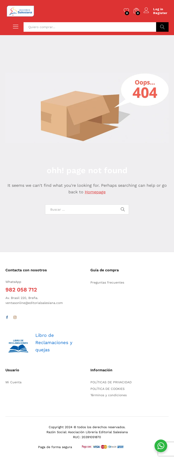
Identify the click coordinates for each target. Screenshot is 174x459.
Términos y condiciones (108, 395)
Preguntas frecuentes (107, 282)
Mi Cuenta (13, 382)
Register (160, 13)
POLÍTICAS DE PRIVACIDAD (111, 382)
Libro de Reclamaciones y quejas (53, 342)
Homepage (95, 191)
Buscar (162, 27)
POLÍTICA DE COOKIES (107, 389)
